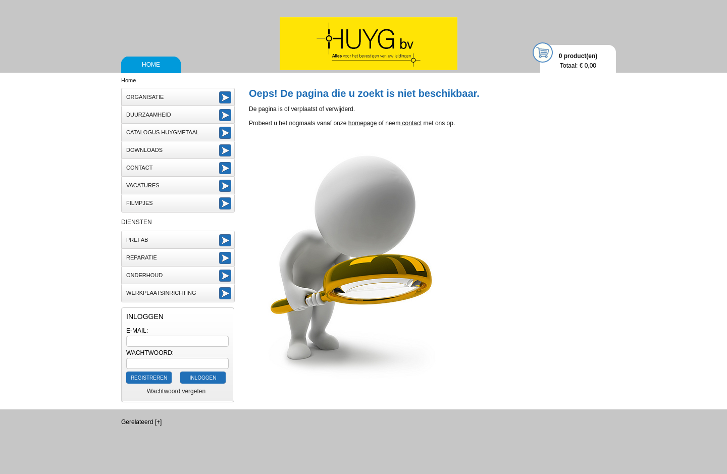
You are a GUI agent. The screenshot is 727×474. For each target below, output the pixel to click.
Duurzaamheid (148, 115)
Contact (139, 168)
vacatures (143, 185)
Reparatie (141, 257)
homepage (362, 123)
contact (411, 123)
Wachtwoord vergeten (176, 391)
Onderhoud (144, 275)
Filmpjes (139, 203)
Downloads (144, 150)
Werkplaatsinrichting (161, 293)
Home (151, 64)
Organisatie (145, 97)
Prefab (137, 240)
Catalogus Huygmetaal (162, 132)
